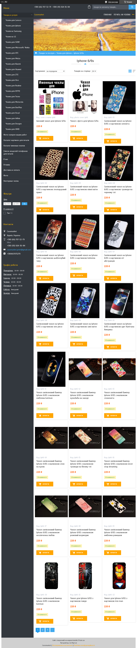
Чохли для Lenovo (13, 20)
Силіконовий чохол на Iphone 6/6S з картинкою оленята (118, 122)
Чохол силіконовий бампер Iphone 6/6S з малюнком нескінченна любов (49, 532)
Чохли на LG (11, 36)
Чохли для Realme (13, 85)
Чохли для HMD (12, 129)
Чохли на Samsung (13, 31)
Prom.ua (81, 640)
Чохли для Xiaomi (13, 64)
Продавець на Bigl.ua (68, 643)
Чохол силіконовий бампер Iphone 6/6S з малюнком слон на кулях (50, 464)
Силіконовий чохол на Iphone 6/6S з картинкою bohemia (84, 256)
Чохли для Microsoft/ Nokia (17, 47)
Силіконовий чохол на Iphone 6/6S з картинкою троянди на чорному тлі (118, 189)
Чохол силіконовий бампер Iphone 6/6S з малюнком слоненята (117, 395)
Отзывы (6, 165)
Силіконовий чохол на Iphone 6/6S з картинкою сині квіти (84, 325)
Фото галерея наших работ (15, 135)
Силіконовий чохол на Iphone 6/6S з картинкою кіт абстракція (118, 258)
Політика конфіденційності (84, 645)
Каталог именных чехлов (14, 145)
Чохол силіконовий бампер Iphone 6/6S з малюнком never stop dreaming (118, 464)
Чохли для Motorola (14, 102)
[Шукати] (132, 7)
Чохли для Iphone (13, 26)
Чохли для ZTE (12, 75)
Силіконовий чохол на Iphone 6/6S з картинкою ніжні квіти (84, 188)
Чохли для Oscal (13, 113)
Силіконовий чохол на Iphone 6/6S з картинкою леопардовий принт (51, 189)
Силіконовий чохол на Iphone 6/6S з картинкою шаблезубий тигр (50, 258)
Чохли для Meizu (13, 58)
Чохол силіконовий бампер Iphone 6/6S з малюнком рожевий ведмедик (83, 532)
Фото (5, 175)
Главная (107, 14)
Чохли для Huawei (13, 69)
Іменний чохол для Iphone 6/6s (51, 121)
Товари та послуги (46, 53)
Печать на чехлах (122, 14)
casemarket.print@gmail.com (19, 250)
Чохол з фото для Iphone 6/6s (84, 121)
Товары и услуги (10, 15)
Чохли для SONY (13, 42)
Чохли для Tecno (13, 96)
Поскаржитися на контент (62, 645)
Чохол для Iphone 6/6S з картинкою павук (81, 599)
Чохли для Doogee (14, 124)
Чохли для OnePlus (14, 107)
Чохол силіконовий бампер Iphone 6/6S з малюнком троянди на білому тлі (83, 464)
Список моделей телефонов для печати (15, 152)
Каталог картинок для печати (16, 140)
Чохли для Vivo (12, 80)
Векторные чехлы (11, 181)
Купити (46, 138)
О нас (5, 159)
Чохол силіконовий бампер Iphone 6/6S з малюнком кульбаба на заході (83, 395)
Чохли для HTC (12, 53)
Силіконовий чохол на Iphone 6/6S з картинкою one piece (50, 325)
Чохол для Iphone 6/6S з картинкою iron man (115, 599)
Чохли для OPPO (13, 91)
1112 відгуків (113, 2)
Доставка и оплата (11, 170)
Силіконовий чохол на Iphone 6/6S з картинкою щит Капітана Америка (119, 327)
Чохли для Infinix (13, 118)
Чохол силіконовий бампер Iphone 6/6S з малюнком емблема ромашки (117, 532)
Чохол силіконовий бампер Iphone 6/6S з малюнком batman (49, 601)
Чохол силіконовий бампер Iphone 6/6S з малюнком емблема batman (49, 395)
